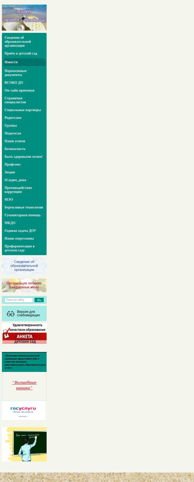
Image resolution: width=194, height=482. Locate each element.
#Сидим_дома (15, 180)
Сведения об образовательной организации (18, 41)
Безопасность (15, 149)
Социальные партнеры (23, 110)
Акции (10, 172)
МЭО (9, 199)
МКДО (10, 223)
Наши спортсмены (19, 238)
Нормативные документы (16, 73)
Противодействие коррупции (18, 190)
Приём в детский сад (21, 53)
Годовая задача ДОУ (20, 231)
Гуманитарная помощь (23, 215)
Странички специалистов (15, 100)
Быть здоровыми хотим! (24, 157)
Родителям (13, 118)
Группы (11, 125)
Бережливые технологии (24, 207)
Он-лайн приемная (19, 90)
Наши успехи (15, 141)
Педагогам (13, 133)
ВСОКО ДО (14, 82)
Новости (11, 62)
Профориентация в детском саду (20, 248)
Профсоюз (13, 164)
